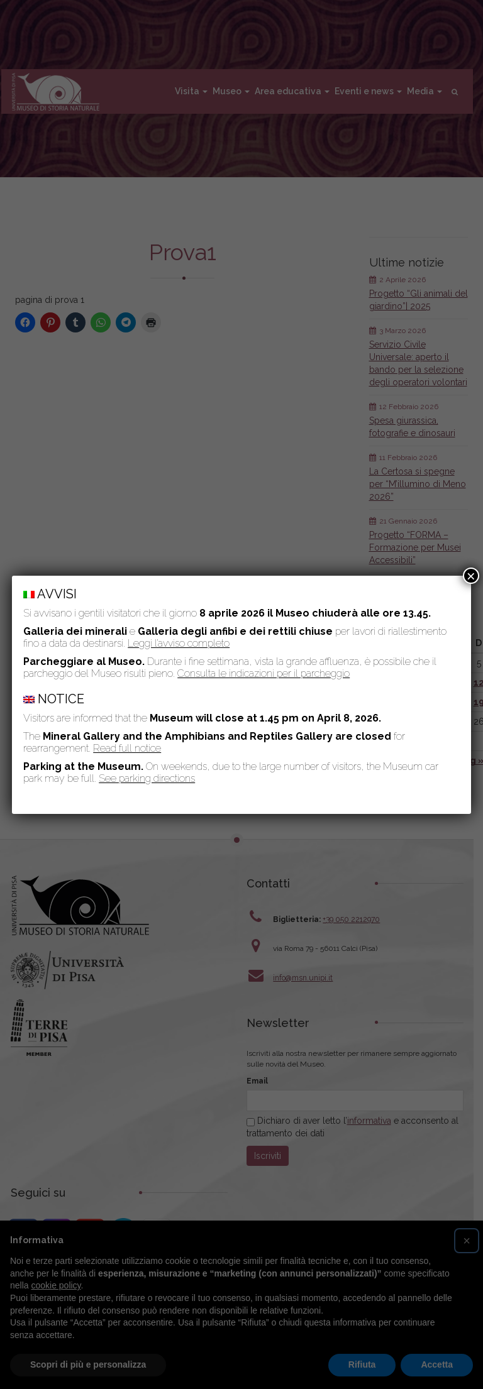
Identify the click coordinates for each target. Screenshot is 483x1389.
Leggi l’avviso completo (179, 643)
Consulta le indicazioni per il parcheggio (263, 673)
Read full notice (127, 748)
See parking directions (147, 778)
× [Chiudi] (471, 576)
